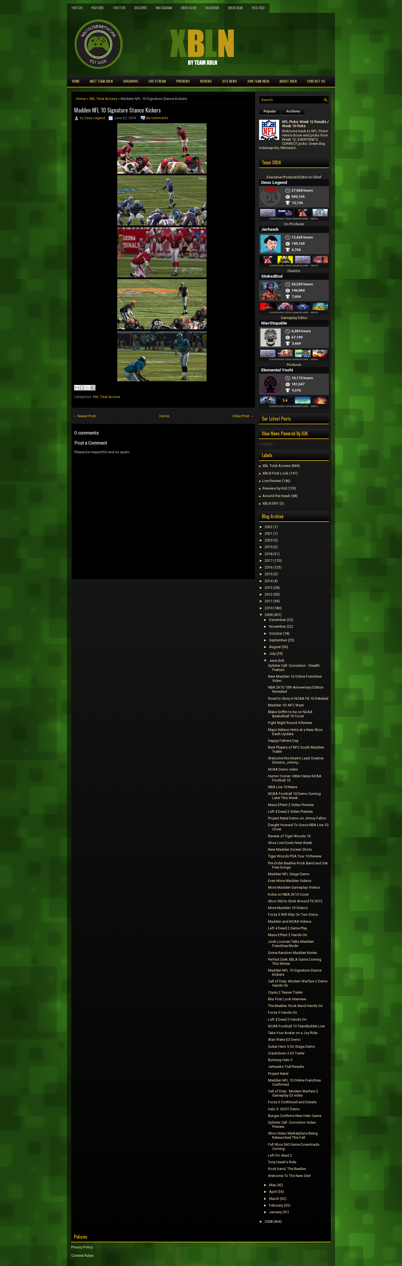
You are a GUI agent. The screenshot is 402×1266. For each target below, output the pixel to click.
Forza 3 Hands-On (282, 1012)
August (275, 647)
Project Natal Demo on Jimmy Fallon (297, 818)
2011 (268, 601)
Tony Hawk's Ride (282, 1162)
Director (294, 271)
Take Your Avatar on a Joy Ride (292, 1033)
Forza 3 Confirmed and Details (292, 1102)
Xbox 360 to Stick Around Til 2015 (295, 901)
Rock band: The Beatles (287, 1169)
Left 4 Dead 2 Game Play (287, 928)
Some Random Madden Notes (292, 953)
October (275, 633)
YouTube (97, 7)
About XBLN (288, 81)
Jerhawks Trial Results (286, 1066)
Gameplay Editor (294, 318)
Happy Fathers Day (283, 741)
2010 (268, 608)
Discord (140, 7)
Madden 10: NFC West (286, 705)
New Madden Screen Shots (290, 849)
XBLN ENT (270, 503)
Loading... (267, 444)
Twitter (119, 7)
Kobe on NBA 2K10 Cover (288, 894)
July (272, 653)
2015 (268, 574)
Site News (229, 81)
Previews (183, 81)
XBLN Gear (235, 7)
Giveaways (130, 81)
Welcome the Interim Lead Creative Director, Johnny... (296, 760)
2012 (268, 594)
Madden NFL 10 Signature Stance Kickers (117, 110)
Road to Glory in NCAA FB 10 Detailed (298, 698)
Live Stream (157, 81)
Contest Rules (82, 1255)
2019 (268, 547)
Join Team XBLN (258, 81)
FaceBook (212, 7)
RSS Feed (258, 7)
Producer (294, 365)
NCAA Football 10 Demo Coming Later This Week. (294, 796)
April (273, 1192)
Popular (270, 111)
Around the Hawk (276, 496)
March (274, 1199)
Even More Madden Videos (289, 881)
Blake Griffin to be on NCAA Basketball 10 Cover (290, 714)
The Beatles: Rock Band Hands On (295, 1006)
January (275, 1212)
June (273, 660)
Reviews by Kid (274, 488)
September (278, 640)
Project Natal (278, 1073)
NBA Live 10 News (282, 787)
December (277, 620)
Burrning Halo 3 (280, 1060)
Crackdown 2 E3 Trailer (286, 1053)
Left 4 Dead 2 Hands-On (287, 1019)
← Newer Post (84, 416)
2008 (268, 1221)
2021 (268, 533)
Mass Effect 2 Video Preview (291, 805)
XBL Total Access (103, 99)
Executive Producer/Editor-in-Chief (294, 177)
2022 (268, 527)
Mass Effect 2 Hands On (287, 935)
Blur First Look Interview (287, 999)
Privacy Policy (82, 1247)
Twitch (76, 7)
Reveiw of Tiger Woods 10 (289, 836)
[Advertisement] (136, 592)
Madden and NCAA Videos (289, 921)
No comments (157, 118)
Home (76, 81)
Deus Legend (95, 118)
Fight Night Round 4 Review (290, 723)
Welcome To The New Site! (289, 1176)
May (272, 1185)
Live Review (271, 481)
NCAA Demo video (283, 769)
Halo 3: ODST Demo (284, 1109)
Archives (293, 111)
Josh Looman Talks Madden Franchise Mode (291, 943)
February (276, 1205)
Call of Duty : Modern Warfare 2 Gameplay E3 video (293, 1093)
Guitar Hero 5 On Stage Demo (291, 1046)
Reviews (206, 81)
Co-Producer (294, 224)
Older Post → (243, 416)
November (277, 626)
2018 (268, 554)
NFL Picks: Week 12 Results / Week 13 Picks (305, 124)
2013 (268, 588)
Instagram (164, 7)
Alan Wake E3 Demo (284, 1039)
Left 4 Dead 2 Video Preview (290, 811)
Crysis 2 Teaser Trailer (285, 992)
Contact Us (316, 81)
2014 (268, 581)
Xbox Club (188, 7)
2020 (268, 540)
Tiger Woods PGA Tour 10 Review (295, 856)
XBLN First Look (275, 473)
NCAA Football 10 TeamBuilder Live (296, 1026)
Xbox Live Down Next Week (290, 843)
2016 (268, 567)
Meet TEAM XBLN (101, 81)
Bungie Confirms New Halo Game (294, 1116)
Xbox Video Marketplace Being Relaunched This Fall (293, 1135)
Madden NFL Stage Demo (289, 874)
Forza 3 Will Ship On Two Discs (293, 914)
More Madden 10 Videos (288, 908)
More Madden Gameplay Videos (294, 887)
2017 (268, 560)
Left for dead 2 (280, 1155)
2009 (268, 615)
